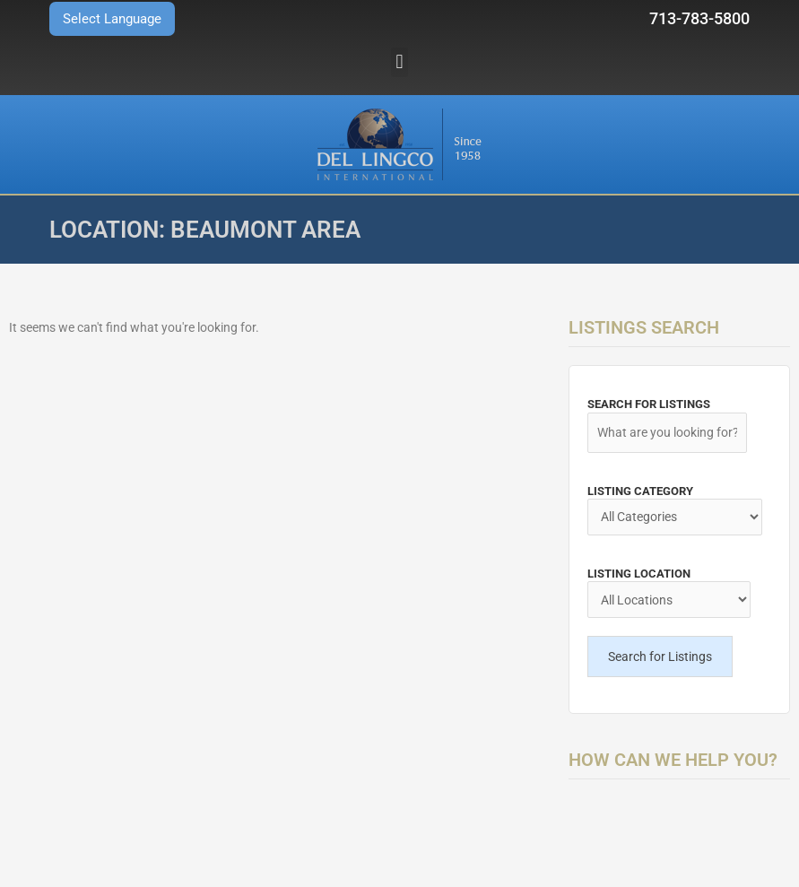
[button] (399, 62)
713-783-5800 (699, 18)
